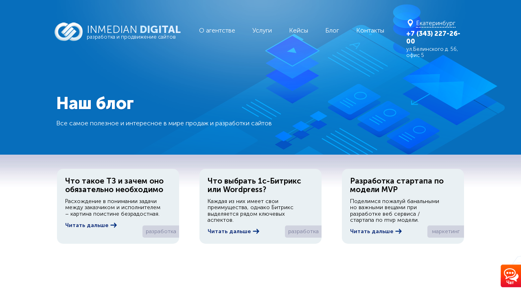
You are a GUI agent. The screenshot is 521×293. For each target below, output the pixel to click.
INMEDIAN (138, 31)
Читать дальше (91, 225)
